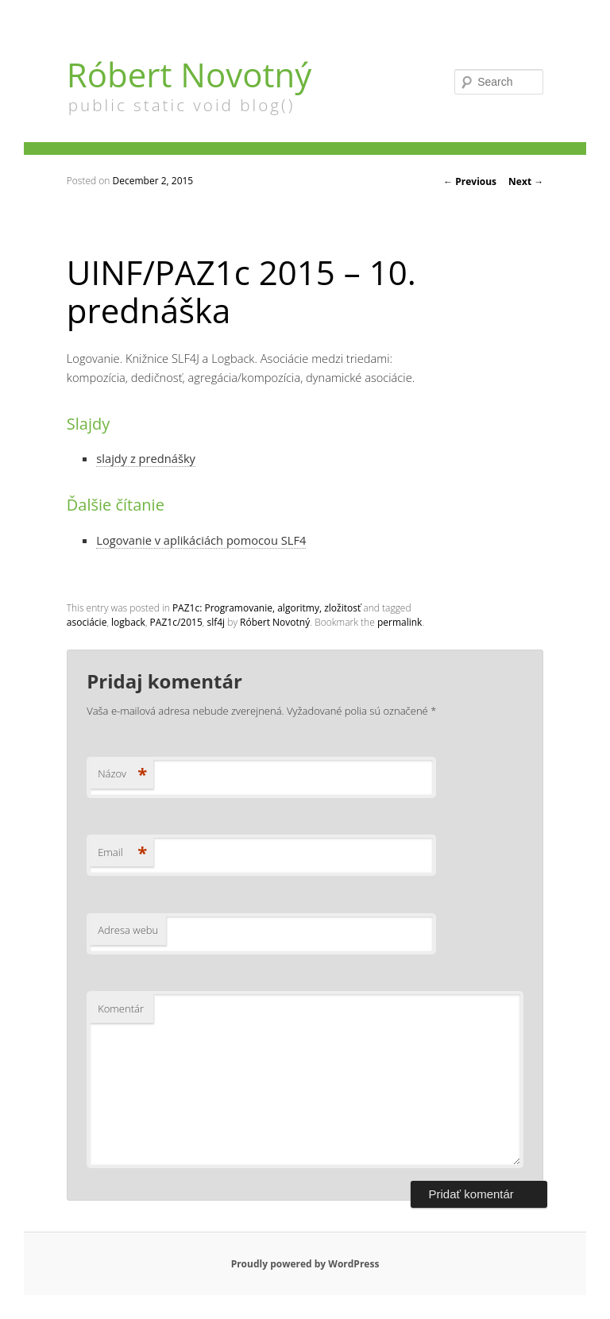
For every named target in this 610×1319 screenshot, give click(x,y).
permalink (399, 622)
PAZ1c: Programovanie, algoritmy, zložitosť (266, 608)
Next (525, 181)
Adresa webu (128, 930)
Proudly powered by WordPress (305, 1264)
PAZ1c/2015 (176, 622)
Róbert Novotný (189, 74)
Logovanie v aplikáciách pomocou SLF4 (201, 540)
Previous (469, 181)
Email (122, 852)
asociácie (87, 622)
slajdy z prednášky (145, 458)
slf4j (216, 622)
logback (128, 622)
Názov (122, 773)
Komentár (121, 1008)
